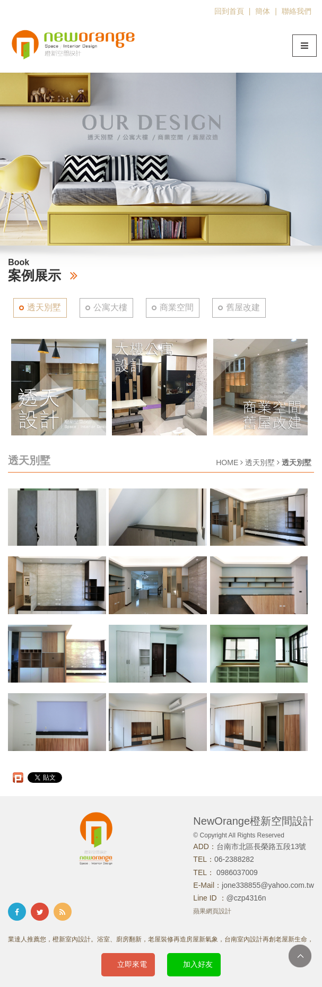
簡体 (262, 11)
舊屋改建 (243, 307)
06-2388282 (234, 859)
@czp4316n (246, 898)
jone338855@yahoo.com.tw (268, 885)
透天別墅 (44, 307)
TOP (300, 956)
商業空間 (177, 307)
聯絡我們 (296, 11)
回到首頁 (229, 11)
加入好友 (198, 964)
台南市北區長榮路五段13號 (261, 846)
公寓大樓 (110, 307)
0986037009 (236, 872)
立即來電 (132, 964)
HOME (227, 462)
